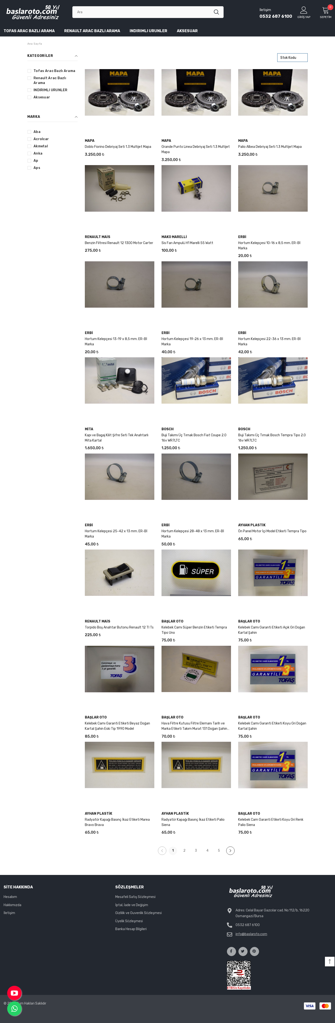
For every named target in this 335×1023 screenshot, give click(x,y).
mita (89, 429)
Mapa (89, 141)
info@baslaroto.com (251, 934)
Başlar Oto (172, 621)
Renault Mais (97, 237)
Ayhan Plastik (252, 525)
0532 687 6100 (276, 16)
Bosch (167, 429)
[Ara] (143, 12)
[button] (330, 961)
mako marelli (174, 237)
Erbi (242, 237)
